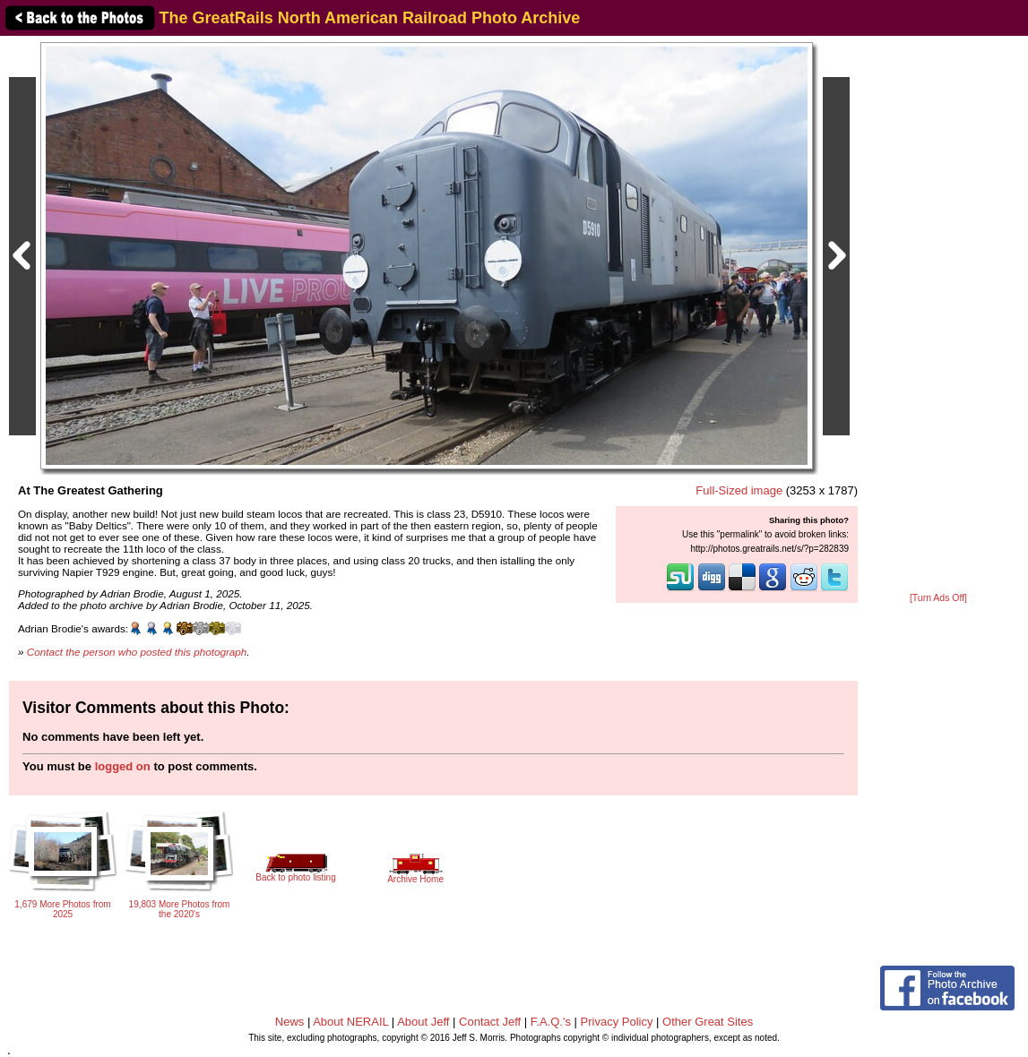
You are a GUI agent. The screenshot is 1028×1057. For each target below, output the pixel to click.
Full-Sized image (738, 490)
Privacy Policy (617, 1021)
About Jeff (423, 1021)
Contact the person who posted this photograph (137, 651)
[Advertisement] (938, 315)
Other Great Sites (707, 1021)
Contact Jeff (490, 1021)
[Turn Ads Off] (938, 598)
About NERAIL (350, 1021)
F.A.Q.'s (551, 1021)
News (290, 1021)
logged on (123, 766)
